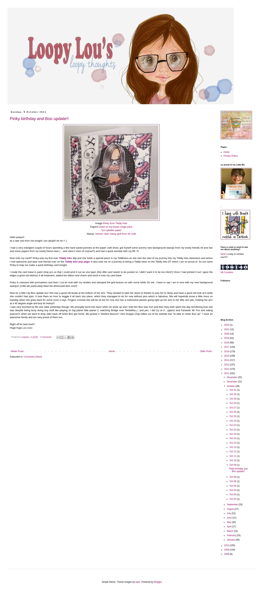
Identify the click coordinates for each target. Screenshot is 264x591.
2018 (227, 342)
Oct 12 (233, 451)
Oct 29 (233, 398)
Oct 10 (233, 460)
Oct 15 (233, 443)
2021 (227, 329)
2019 (227, 338)
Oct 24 (233, 421)
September (233, 504)
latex (137, 582)
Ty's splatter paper (111, 230)
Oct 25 (233, 416)
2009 (227, 549)
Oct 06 (233, 481)
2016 (227, 351)
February (231, 535)
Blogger (158, 582)
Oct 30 (233, 394)
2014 (227, 360)
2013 (227, 364)
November (232, 381)
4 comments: (46, 337)
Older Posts (206, 351)
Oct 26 (233, 412)
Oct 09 (233, 465)
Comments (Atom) (33, 356)
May (229, 522)
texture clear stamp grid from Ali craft (115, 233)
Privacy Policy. (230, 156)
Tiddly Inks (65, 258)
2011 (227, 373)
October (231, 386)
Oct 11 (233, 456)
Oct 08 (233, 477)
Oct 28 (233, 403)
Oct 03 (233, 494)
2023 (227, 325)
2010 (227, 545)
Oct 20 (233, 429)
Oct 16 (233, 438)
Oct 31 (233, 390)
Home (112, 351)
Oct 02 (233, 499)
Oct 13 (233, 447)
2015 (227, 355)
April (229, 526)
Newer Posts (17, 351)
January (231, 539)
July (229, 513)
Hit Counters (227, 272)
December (232, 377)
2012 (227, 369)
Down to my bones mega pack (115, 226)
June (229, 517)
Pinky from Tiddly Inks (115, 223)
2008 (227, 554)
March (230, 531)
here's (224, 254)
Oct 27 (233, 407)
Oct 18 (233, 434)
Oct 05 (233, 486)
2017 (227, 347)
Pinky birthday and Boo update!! (39, 118)
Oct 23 (233, 425)
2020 (227, 333)
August (231, 509)
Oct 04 (233, 490)
